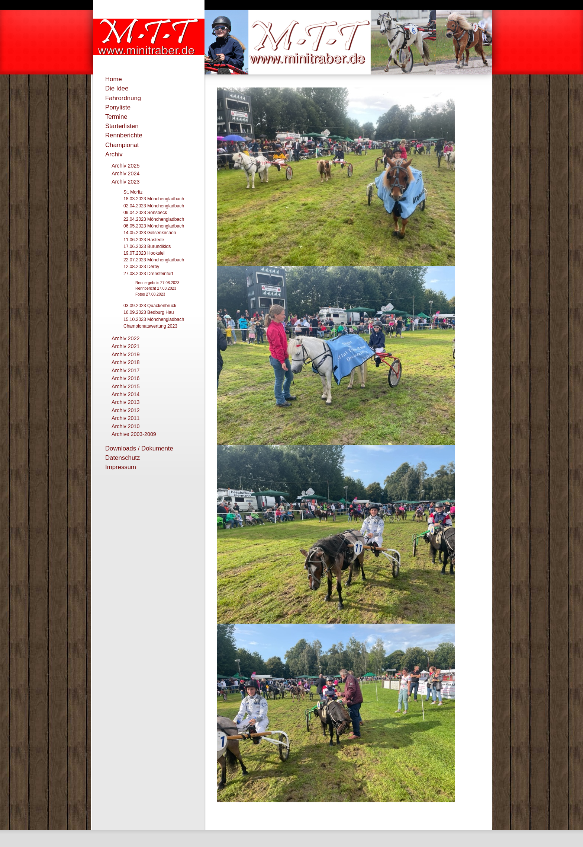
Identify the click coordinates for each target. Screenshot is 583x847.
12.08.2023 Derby (141, 266)
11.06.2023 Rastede (143, 239)
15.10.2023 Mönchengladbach (153, 319)
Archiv (114, 154)
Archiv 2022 (125, 338)
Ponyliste (118, 107)
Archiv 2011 (125, 418)
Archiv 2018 (125, 362)
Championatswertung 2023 (150, 326)
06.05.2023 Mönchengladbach (153, 226)
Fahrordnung (123, 98)
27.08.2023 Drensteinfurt (148, 273)
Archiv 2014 (125, 394)
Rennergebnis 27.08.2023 (157, 283)
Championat (122, 145)
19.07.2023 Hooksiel (144, 253)
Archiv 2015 (125, 386)
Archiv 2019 (125, 354)
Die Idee (117, 88)
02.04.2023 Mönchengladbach (153, 205)
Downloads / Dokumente (139, 448)
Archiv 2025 (125, 166)
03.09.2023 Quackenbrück (149, 305)
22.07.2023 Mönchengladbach (153, 259)
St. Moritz (132, 192)
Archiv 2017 (125, 370)
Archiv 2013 (125, 402)
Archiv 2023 (125, 182)
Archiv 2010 (125, 426)
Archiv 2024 (125, 173)
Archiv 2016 (125, 378)
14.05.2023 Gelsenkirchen (149, 232)
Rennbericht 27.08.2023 (155, 288)
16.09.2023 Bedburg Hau (148, 312)
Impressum (120, 467)
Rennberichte (123, 135)
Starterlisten (122, 126)
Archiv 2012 (125, 410)
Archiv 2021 (125, 346)
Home (113, 79)
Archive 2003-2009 (134, 434)
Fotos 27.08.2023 (150, 294)
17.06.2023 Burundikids (147, 246)
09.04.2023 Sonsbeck (145, 212)
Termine (116, 116)
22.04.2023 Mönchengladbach (153, 219)
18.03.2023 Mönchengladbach (153, 198)
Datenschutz (122, 457)
